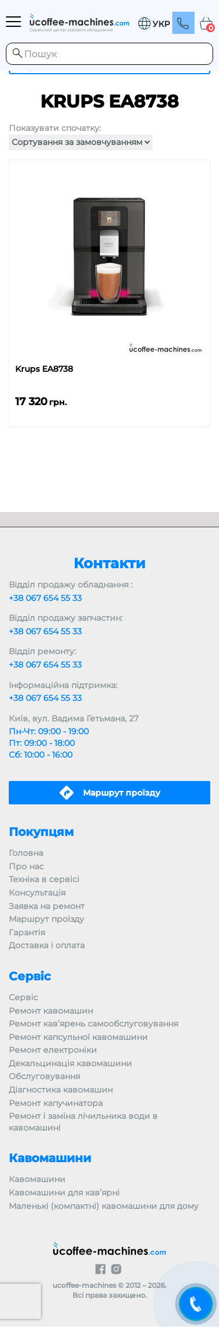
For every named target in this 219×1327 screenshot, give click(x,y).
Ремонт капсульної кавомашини (78, 1037)
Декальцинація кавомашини (70, 1063)
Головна (26, 853)
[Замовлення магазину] (80, 142)
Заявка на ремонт (47, 906)
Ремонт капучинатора (56, 1103)
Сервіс (23, 997)
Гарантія (27, 932)
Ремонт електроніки (53, 1050)
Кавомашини (37, 1179)
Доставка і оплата (47, 945)
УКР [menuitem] (161, 24)
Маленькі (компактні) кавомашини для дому (104, 1206)
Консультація (37, 892)
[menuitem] (153, 23)
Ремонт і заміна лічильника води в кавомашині (83, 1122)
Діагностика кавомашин (61, 1089)
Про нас (26, 866)
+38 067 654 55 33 (45, 598)
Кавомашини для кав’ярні (64, 1192)
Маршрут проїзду (46, 919)
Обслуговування (44, 1076)
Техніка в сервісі (44, 879)
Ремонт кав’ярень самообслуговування (93, 1023)
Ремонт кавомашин (51, 1010)
